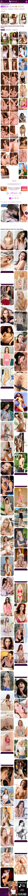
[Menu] (1, 1)
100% (12, 192)
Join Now (2, 29)
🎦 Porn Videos (21, 6)
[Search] (26, 1)
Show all (14, 180)
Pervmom (3, 11)
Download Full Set (14, 184)
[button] (26, 213)
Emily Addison (8, 29)
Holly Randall (15, 29)
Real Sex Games (13, 6)
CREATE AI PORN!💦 (4, 6)
